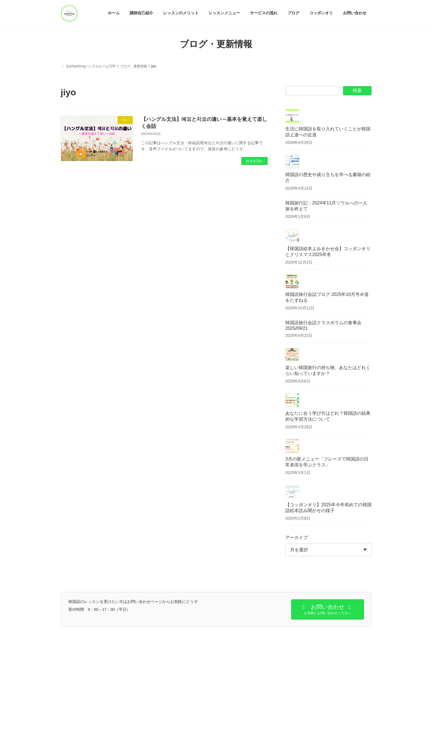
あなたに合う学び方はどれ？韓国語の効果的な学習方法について (327, 416)
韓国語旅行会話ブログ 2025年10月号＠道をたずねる (327, 297)
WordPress (185, 729)
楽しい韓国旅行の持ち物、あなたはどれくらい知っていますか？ (327, 370)
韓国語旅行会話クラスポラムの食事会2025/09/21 (323, 325)
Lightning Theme (213, 729)
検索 (357, 90)
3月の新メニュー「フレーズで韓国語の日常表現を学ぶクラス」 (326, 462)
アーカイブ (296, 537)
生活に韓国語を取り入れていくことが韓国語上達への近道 (327, 131)
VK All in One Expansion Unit (252, 729)
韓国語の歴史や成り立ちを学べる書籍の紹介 (327, 177)
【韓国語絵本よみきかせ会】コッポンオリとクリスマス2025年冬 (327, 251)
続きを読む (254, 161)
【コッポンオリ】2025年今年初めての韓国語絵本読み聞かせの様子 (328, 507)
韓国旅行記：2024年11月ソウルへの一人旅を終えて (326, 206)
